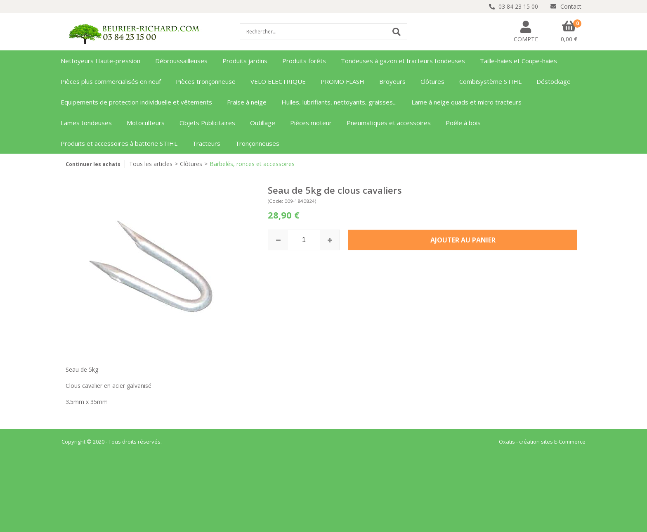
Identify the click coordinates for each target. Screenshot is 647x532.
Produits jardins (244, 61)
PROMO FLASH (342, 81)
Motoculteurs (146, 123)
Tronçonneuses (257, 143)
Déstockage (553, 81)
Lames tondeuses (86, 123)
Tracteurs (206, 143)
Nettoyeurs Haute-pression (100, 61)
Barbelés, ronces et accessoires (252, 164)
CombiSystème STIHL (490, 81)
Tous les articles (150, 164)
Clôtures (432, 81)
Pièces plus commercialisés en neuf (111, 81)
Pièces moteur (311, 123)
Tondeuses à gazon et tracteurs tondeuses (403, 61)
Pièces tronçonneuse (206, 81)
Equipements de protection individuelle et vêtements (136, 102)
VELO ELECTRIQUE (278, 81)
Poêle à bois (463, 123)
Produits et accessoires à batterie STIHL (119, 143)
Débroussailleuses (181, 61)
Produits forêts (304, 61)
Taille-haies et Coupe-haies (518, 61)
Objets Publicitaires (207, 123)
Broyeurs (392, 81)
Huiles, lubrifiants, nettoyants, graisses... (339, 102)
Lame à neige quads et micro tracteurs (466, 102)
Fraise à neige (247, 102)
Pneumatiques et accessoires (389, 123)
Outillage (262, 123)
